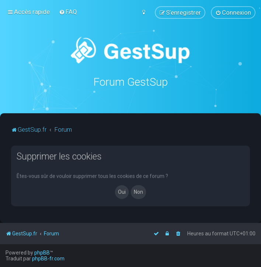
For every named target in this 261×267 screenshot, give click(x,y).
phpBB (42, 253)
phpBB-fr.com (48, 258)
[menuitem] (68, 11)
